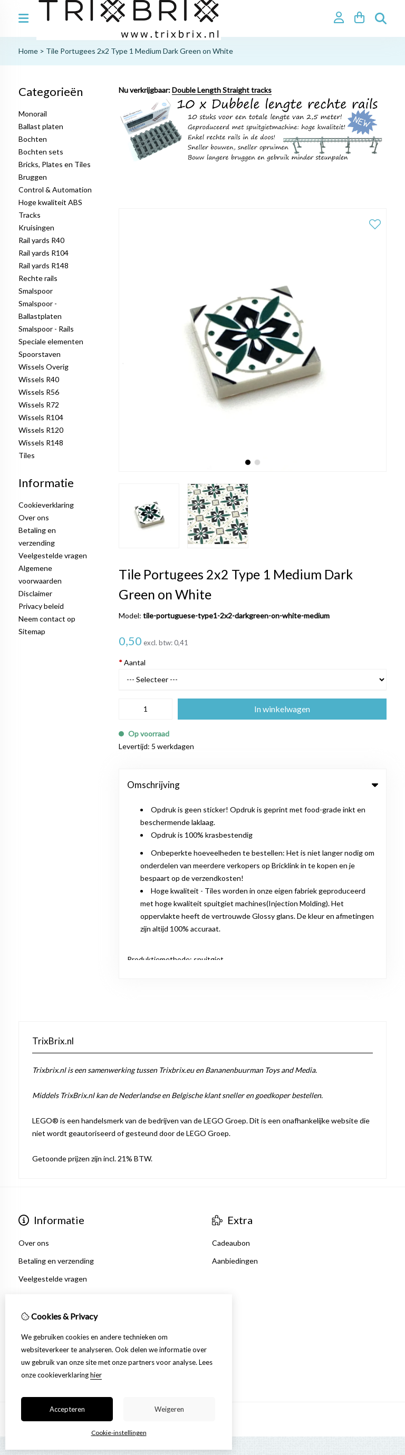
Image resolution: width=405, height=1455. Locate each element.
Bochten (32, 138)
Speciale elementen (50, 341)
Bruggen (32, 176)
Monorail (32, 113)
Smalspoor (35, 290)
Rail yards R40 (41, 240)
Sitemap (31, 631)
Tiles (26, 455)
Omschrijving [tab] (252, 784)
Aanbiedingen (235, 1083)
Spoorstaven (39, 354)
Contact (32, 1191)
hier (96, 1375)
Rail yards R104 (43, 252)
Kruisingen (36, 227)
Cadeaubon (231, 1065)
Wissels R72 (38, 404)
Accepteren (67, 1409)
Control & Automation (55, 189)
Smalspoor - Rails (46, 328)
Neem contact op (46, 618)
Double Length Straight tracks (222, 89)
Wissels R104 (40, 417)
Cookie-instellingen (119, 1433)
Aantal (132, 662)
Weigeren (169, 1409)
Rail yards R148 (43, 265)
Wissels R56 (38, 391)
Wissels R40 (38, 379)
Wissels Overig (43, 366)
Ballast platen (40, 126)
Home (28, 50)
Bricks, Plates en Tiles (54, 164)
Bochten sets (40, 151)
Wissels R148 (40, 442)
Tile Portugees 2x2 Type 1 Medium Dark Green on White (139, 50)
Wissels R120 (40, 429)
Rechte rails (37, 278)
